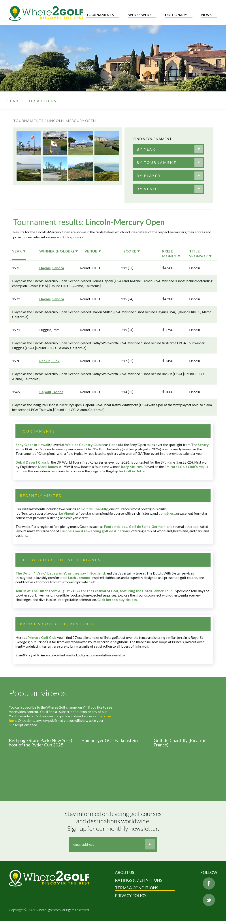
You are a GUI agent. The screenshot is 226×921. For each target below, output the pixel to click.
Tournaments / (29, 120)
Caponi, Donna (51, 392)
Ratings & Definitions (138, 880)
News (206, 15)
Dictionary (176, 15)
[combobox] (168, 149)
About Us (124, 872)
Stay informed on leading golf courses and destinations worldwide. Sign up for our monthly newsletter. (113, 821)
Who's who (139, 15)
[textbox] (146, 149)
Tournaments (100, 15)
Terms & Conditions (136, 887)
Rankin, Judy (49, 361)
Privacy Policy (130, 895)
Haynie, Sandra (51, 268)
